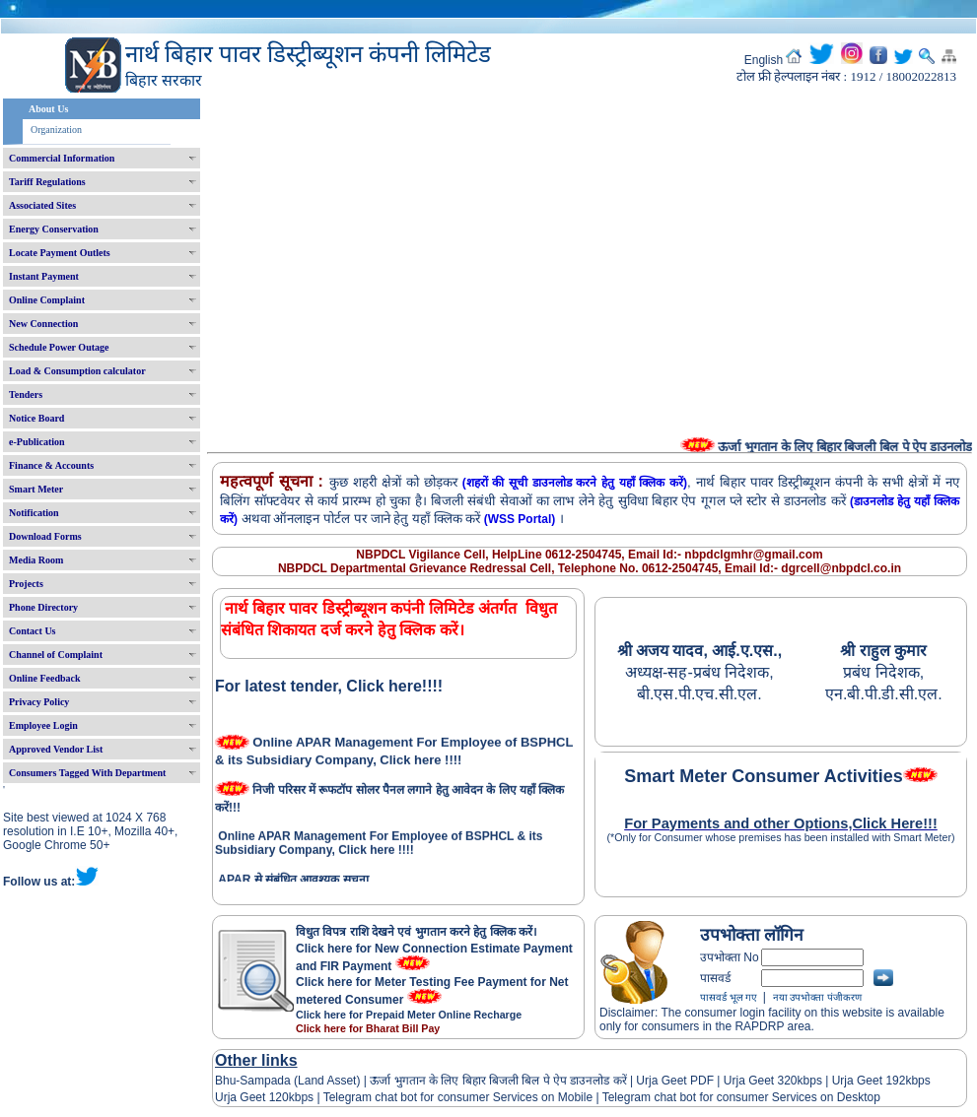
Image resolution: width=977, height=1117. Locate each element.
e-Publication (37, 441)
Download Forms (45, 536)
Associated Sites (42, 205)
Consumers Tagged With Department (87, 772)
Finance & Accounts (51, 465)
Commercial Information (61, 158)
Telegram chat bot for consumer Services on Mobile (458, 1097)
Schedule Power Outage (58, 347)
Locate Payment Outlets (59, 252)
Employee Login (43, 725)
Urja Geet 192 (866, 1080)
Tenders (25, 394)
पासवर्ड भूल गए (728, 997)
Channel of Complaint (56, 654)
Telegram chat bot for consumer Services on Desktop (741, 1097)
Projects (26, 583)
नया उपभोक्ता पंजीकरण (817, 997)
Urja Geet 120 (252, 1097)
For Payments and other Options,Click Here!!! (781, 823)
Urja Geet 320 (761, 1080)
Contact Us (32, 630)
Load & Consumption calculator (77, 370)
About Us (48, 108)
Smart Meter (36, 489)
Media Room (36, 560)
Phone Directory (43, 607)
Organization (56, 129)
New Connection (43, 323)
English (763, 60)
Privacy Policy (39, 701)
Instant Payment (44, 276)
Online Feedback (45, 678)
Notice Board (36, 418)
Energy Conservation (54, 229)
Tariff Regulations (47, 181)
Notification (34, 512)
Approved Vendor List (56, 749)
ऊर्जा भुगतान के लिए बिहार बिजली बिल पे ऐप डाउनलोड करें (498, 1080)
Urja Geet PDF (675, 1080)
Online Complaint (47, 300)
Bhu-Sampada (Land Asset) (287, 1080)
